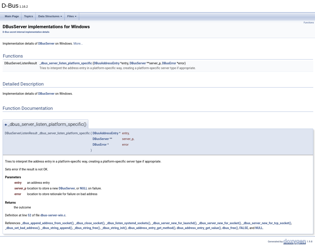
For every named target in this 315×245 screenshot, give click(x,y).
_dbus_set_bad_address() (22, 228)
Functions (309, 22)
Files (72, 16)
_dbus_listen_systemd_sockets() (128, 223)
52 (29, 215)
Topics (28, 16)
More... (78, 43)
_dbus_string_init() (114, 228)
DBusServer (46, 43)
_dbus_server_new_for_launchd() (174, 223)
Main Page (12, 16)
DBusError (169, 63)
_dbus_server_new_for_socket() (219, 223)
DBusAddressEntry (107, 63)
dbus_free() (230, 228)
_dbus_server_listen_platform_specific (66, 63)
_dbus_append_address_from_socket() (47, 223)
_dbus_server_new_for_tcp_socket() (266, 223)
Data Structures (50, 16)
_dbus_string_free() (86, 228)
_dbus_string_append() (56, 228)
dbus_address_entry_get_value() (199, 228)
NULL (83, 188)
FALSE (243, 228)
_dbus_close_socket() (89, 223)
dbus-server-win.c (53, 215)
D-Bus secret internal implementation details (26, 32)
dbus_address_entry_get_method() (152, 228)
